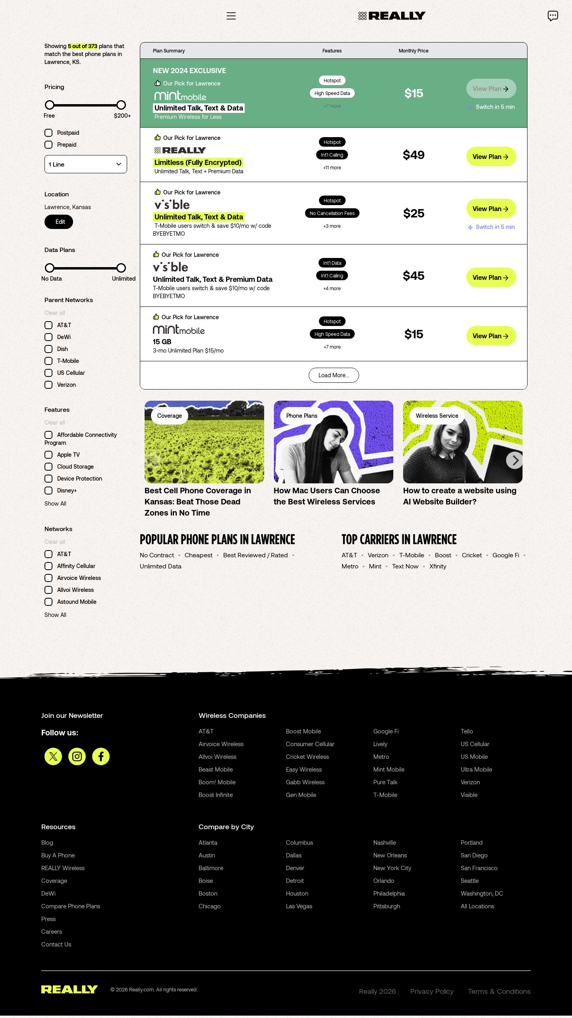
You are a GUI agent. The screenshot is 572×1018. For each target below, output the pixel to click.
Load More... (334, 377)
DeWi (48, 895)
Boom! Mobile (217, 784)
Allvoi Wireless (217, 758)
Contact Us (56, 946)
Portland (472, 844)
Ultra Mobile (476, 771)
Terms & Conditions (499, 993)
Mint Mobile (388, 771)
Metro (350, 568)
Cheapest (199, 557)
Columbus (299, 844)
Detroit (295, 882)
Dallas (293, 857)
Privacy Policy (432, 993)
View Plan (490, 89)
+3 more (332, 228)
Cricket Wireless (307, 758)
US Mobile (474, 758)
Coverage (54, 882)
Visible (469, 797)
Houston (297, 895)
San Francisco (479, 870)
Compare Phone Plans (70, 908)
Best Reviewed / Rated (255, 557)
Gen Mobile (301, 797)
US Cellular (475, 746)
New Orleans (390, 857)
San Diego (474, 857)
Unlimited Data (161, 568)
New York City (392, 870)
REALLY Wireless (63, 870)
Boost (443, 557)
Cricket (472, 557)
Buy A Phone (58, 857)
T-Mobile (411, 557)
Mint (375, 568)
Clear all (54, 315)
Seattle (470, 882)
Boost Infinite (216, 797)
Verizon (378, 557)
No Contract (157, 557)
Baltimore (211, 870)
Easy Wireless (304, 771)
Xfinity (437, 568)
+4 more (332, 290)
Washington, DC (482, 895)
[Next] (515, 462)
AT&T (349, 557)
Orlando (383, 882)
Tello (467, 733)
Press (48, 921)
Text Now (405, 568)
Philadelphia (389, 895)
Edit (61, 224)
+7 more (332, 108)
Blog (47, 844)
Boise (206, 882)
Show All (55, 505)
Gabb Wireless (305, 784)
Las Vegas (299, 908)
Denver (295, 870)
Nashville (384, 844)
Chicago (210, 908)
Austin (207, 857)
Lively (380, 746)
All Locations (477, 908)
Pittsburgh (386, 908)
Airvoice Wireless (221, 746)
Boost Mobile (303, 733)
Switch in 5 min (491, 105)
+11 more (332, 170)
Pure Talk (385, 784)
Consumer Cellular (310, 746)
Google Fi (506, 557)
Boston (208, 895)
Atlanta (208, 844)
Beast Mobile (216, 771)
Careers (51, 933)
